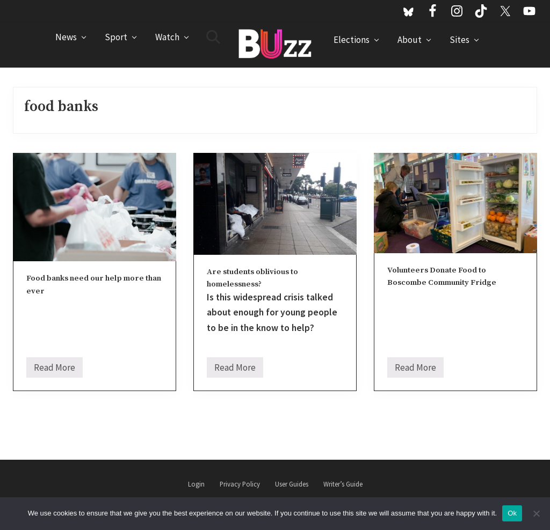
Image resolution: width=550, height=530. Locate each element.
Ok (512, 513)
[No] (536, 513)
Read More (54, 370)
